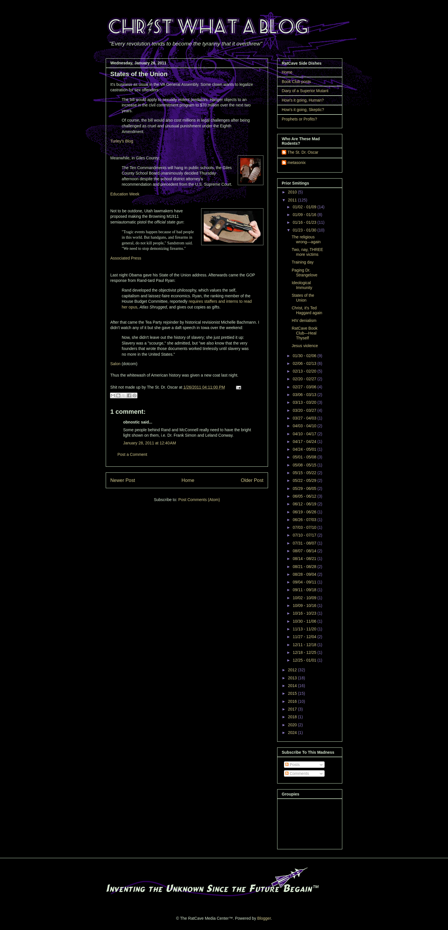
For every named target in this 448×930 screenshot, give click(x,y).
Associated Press (125, 258)
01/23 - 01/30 (305, 230)
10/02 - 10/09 (305, 597)
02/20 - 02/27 (305, 379)
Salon (115, 363)
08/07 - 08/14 (305, 551)
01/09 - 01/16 (305, 214)
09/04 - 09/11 (305, 582)
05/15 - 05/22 (305, 472)
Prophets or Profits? (299, 119)
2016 (293, 701)
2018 (293, 717)
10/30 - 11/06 (305, 621)
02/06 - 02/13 (305, 363)
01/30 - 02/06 (305, 355)
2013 (293, 678)
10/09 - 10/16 (305, 605)
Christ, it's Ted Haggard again (307, 310)
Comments (297, 773)
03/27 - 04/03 (305, 418)
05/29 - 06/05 (305, 488)
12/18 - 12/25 (305, 652)
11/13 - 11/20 (305, 629)
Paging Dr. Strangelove (304, 272)
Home (187, 480)
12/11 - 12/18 (305, 644)
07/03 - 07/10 (305, 527)
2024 (293, 732)
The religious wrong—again (306, 239)
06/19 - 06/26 (305, 512)
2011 (293, 200)
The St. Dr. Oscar (302, 152)
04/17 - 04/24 (305, 441)
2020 (293, 725)
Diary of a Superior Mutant (305, 90)
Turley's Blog (121, 141)
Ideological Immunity (302, 285)
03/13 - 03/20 (305, 402)
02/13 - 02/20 (305, 371)
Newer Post (122, 480)
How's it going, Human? (303, 100)
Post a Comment (132, 454)
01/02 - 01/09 (305, 207)
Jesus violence (305, 345)
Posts (292, 764)
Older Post (252, 480)
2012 (293, 670)
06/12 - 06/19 (305, 504)
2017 (293, 709)
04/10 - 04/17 (305, 434)
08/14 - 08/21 (305, 558)
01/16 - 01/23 (305, 222)
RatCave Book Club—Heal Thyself (304, 333)
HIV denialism (304, 320)
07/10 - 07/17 (305, 535)
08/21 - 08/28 (305, 566)
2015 (293, 693)
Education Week (124, 194)
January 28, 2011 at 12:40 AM (149, 443)
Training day (303, 262)
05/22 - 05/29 (305, 480)
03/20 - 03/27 (305, 410)
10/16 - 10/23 (305, 613)
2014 (293, 685)
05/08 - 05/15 (305, 465)
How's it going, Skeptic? (303, 109)
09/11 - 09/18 (305, 589)
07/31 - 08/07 (305, 543)
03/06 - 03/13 (305, 394)
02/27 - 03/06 (305, 387)
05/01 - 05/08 (305, 457)
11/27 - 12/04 (305, 636)
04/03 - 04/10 (305, 426)
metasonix (296, 162)
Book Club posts (296, 81)
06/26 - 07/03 (305, 519)
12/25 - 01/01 (305, 660)
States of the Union (303, 297)
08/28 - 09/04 (305, 574)
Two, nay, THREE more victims (307, 252)
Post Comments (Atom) (199, 499)
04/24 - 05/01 (305, 449)
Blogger (264, 918)
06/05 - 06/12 (305, 496)
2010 (293, 192)
